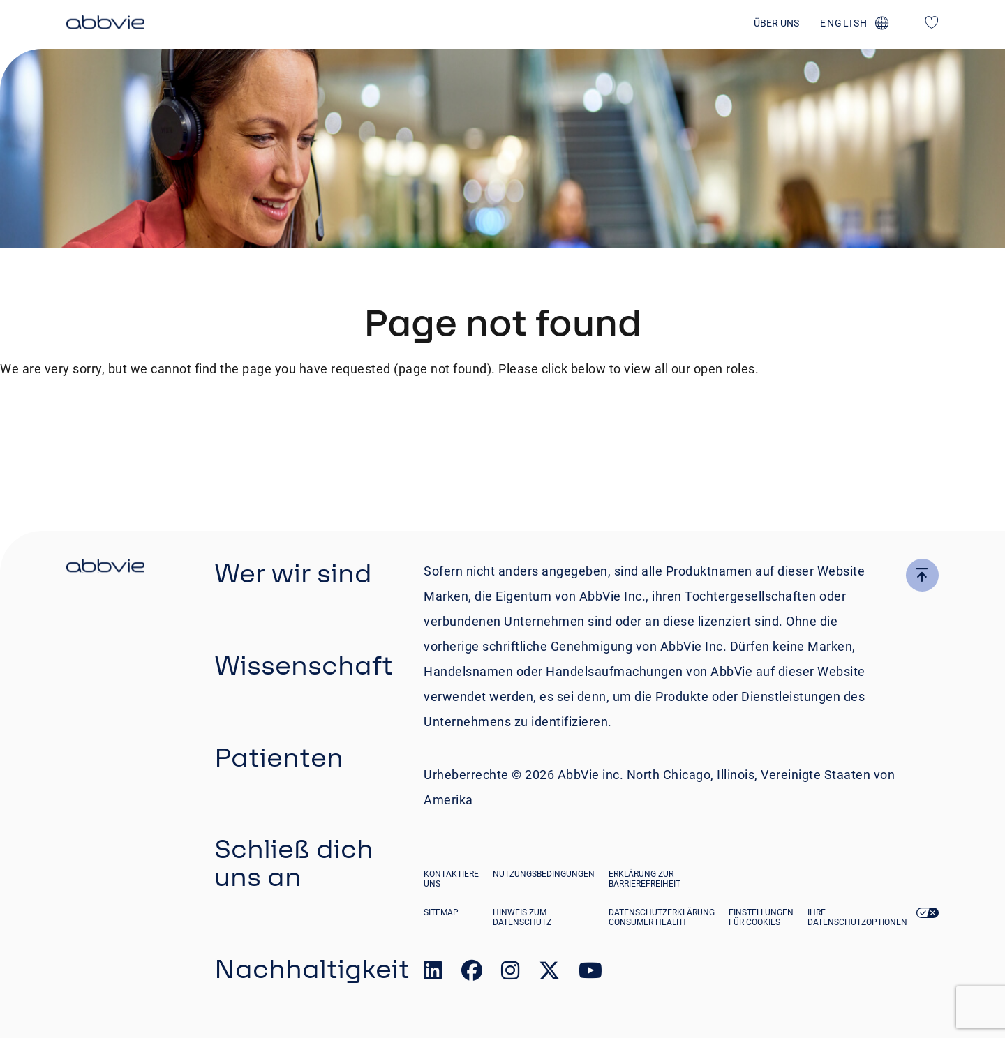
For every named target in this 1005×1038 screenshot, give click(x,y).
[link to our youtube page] (590, 973)
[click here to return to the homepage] (105, 24)
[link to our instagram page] (510, 973)
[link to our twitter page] (549, 973)
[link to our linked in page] (433, 973)
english (844, 23)
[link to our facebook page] (471, 973)
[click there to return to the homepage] (105, 568)
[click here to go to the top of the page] (922, 575)
